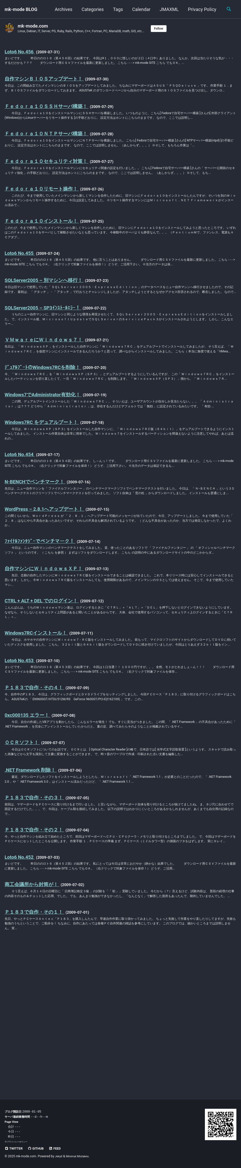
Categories (91, 9)
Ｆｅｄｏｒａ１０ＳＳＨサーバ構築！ (49, 119)
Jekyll (59, 1156)
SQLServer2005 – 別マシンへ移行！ (47, 323)
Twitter (14, 1148)
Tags (117, 9)
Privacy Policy (200, 9)
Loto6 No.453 (21, 763)
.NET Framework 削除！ (33, 893)
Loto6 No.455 (21, 290)
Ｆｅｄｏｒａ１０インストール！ (44, 256)
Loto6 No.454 (21, 526)
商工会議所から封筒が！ (33, 1024)
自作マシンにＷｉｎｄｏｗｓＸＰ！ (46, 661)
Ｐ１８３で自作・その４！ (36, 796)
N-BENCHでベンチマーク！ (37, 560)
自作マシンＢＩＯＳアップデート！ (46, 85)
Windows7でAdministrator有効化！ (46, 458)
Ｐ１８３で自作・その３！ (36, 922)
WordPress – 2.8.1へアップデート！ (47, 594)
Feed (58, 1148)
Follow (171, 29)
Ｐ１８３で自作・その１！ (36, 1058)
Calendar (140, 9)
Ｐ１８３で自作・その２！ (36, 956)
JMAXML (167, 9)
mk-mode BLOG (21, 9)
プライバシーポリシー (18, 1141)
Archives (62, 9)
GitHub (38, 1148)
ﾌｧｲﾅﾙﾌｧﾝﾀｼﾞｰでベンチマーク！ (41, 628)
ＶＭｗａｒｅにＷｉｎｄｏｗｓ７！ (46, 390)
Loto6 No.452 (21, 990)
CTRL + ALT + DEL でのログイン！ (45, 695)
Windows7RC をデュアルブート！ (44, 492)
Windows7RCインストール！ (38, 729)
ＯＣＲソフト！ (23, 859)
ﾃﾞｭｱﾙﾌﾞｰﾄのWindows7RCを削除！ (45, 424)
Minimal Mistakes (79, 1156)
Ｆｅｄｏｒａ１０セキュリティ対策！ (49, 188)
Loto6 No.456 (21, 52)
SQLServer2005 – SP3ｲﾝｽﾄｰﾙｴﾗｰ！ (45, 357)
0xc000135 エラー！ (29, 825)
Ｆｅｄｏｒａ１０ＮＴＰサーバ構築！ (49, 153)
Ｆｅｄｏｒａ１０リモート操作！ (44, 222)
